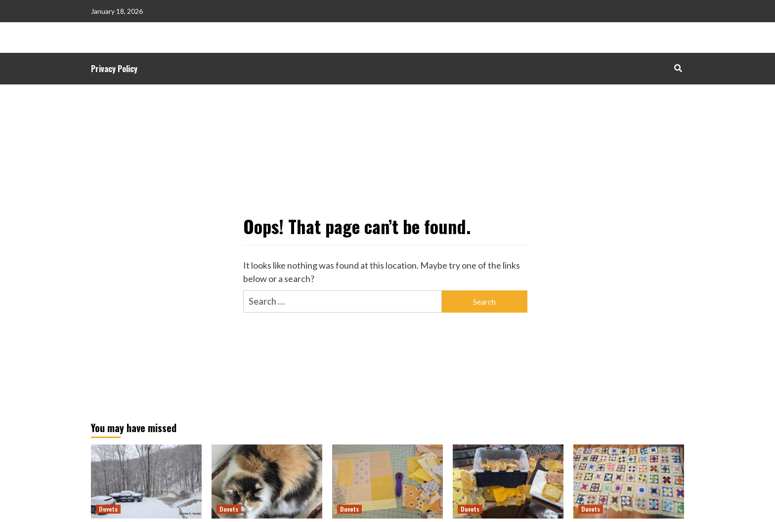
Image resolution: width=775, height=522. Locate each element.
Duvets (108, 509)
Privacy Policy (114, 69)
